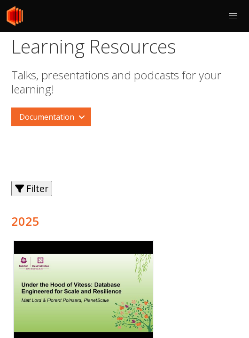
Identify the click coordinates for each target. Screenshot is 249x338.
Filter (31, 188)
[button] (233, 16)
